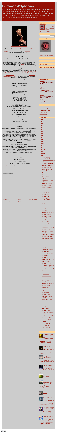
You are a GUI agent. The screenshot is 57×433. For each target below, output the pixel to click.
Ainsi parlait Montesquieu (47, 214)
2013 (42, 145)
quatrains (22, 64)
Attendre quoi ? (46, 356)
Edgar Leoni (25, 73)
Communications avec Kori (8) (48, 212)
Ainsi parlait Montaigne (46, 167)
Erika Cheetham (27, 72)
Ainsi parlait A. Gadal (46, 294)
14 (20, 48)
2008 (42, 155)
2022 (42, 127)
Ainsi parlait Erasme (46, 174)
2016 (42, 139)
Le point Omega (45, 219)
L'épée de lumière (46, 346)
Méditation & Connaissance (47, 163)
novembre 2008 (45, 323)
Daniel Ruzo (13, 76)
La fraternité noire (45, 194)
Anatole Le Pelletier (25, 71)
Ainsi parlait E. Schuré (46, 263)
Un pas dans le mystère (46, 276)
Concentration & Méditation (47, 165)
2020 (42, 131)
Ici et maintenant (43, 114)
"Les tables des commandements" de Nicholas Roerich (46, 199)
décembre (23, 48)
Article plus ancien (33, 199)
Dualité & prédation (45, 308)
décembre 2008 (45, 157)
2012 (42, 147)
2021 (42, 129)
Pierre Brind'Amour (10, 75)
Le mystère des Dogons (46, 255)
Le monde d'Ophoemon (19, 6)
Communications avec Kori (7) (48, 227)
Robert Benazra (32, 75)
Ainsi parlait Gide (45, 257)
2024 (42, 123)
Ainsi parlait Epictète (46, 243)
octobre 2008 (44, 325)
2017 (42, 137)
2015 (42, 141)
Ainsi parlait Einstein (46, 251)
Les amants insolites (46, 261)
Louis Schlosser (32, 73)
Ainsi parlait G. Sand (46, 310)
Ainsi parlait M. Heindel (46, 185)
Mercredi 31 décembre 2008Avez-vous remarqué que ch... (48, 160)
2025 (42, 121)
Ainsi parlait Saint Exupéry (47, 236)
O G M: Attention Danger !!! (47, 241)
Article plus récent (5, 199)
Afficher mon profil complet (45, 31)
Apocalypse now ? (45, 203)
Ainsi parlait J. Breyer (46, 229)
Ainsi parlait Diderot (45, 205)
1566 (13, 49)
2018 (42, 135)
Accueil (19, 199)
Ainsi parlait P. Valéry (46, 196)
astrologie (6, 51)
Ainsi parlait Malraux (46, 285)
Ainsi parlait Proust (45, 270)
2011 (42, 149)
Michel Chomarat (6, 76)
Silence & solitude (45, 292)
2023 (42, 125)
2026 (42, 119)
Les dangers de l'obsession (47, 249)
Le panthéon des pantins (47, 365)
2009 (42, 153)
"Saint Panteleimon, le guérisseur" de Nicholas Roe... (47, 289)
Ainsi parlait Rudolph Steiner (47, 317)
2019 (42, 133)
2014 (42, 143)
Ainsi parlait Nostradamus (9, 24)
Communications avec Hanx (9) (48, 268)
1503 (27, 48)
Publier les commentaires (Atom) (14, 201)
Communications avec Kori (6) (48, 283)
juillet (11, 49)
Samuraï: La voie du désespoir (48, 234)
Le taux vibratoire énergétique (48, 407)
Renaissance (27, 51)
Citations (6, 166)
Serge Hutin (21, 72)
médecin (19, 49)
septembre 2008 (45, 327)
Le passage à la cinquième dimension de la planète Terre (48, 336)
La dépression (44, 210)
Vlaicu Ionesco (33, 71)
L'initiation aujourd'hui (46, 172)
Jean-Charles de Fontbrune (8, 72)
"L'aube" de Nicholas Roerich (47, 253)
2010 (42, 151)
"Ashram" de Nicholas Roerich (48, 259)
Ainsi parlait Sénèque (46, 221)
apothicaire (24, 49)
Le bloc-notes (42, 112)
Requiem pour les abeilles (47, 183)
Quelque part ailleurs (44, 110)
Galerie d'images (43, 108)
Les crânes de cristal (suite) (47, 315)
